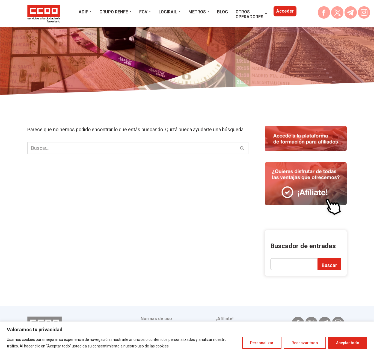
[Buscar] (131, 148)
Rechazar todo (305, 343)
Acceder (285, 11)
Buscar (329, 265)
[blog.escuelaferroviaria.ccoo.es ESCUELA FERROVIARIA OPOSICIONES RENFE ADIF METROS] (43, 13)
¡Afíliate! (224, 318)
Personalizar (262, 343)
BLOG (222, 11)
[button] (91, 11)
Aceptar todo (347, 343)
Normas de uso (156, 318)
